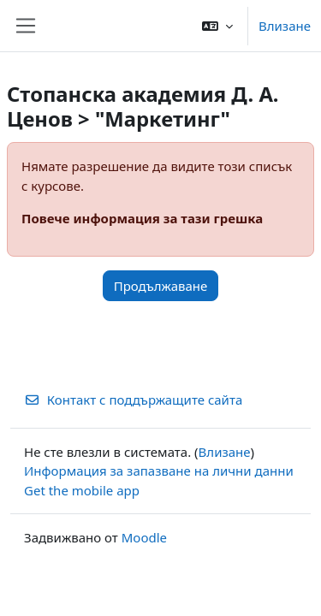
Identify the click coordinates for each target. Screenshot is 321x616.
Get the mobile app (82, 490)
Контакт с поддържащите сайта (133, 399)
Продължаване (161, 285)
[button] (217, 25)
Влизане (285, 25)
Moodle (144, 537)
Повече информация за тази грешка (142, 218)
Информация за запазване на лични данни (159, 470)
